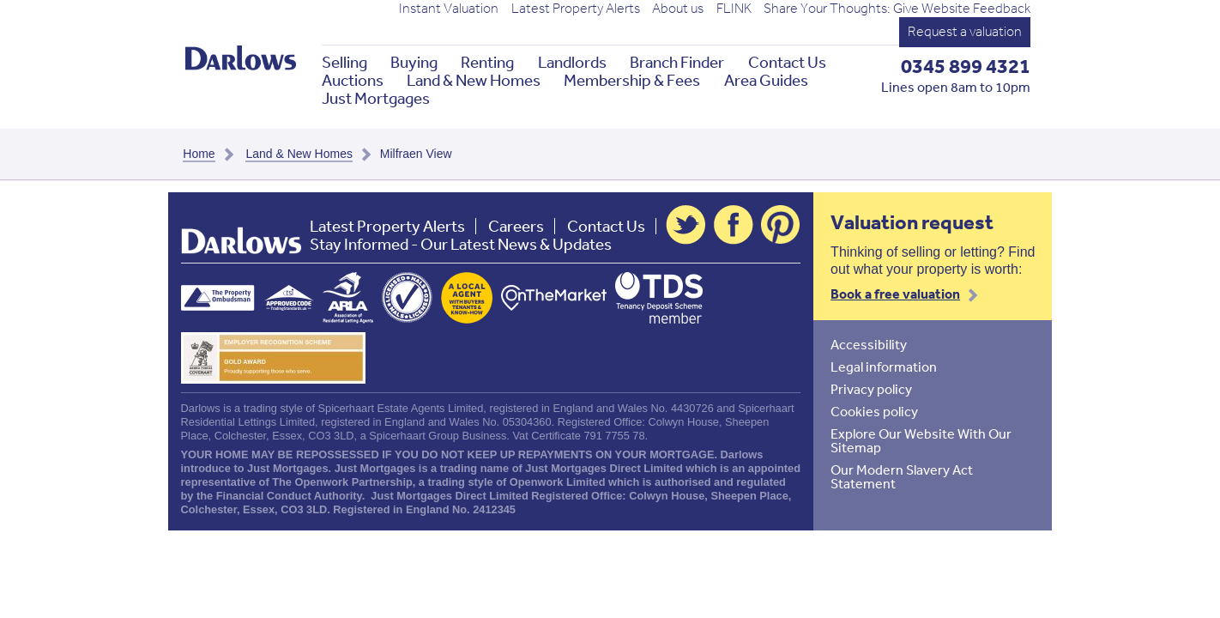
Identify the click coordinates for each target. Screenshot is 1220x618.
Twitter (685, 225)
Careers (516, 226)
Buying (414, 62)
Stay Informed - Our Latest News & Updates (461, 244)
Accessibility (868, 344)
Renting (487, 62)
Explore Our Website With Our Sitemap (921, 440)
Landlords (572, 62)
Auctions (353, 80)
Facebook (733, 225)
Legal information (883, 366)
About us (678, 8)
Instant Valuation (448, 8)
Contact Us (787, 62)
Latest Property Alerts (575, 8)
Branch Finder (677, 62)
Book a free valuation (895, 293)
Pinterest (780, 225)
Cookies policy (874, 411)
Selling (344, 62)
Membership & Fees (632, 80)
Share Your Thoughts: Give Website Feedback (897, 8)
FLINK (734, 8)
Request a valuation (965, 31)
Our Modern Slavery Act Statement (901, 476)
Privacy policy (871, 389)
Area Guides (766, 80)
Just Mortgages (376, 98)
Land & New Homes (474, 80)
